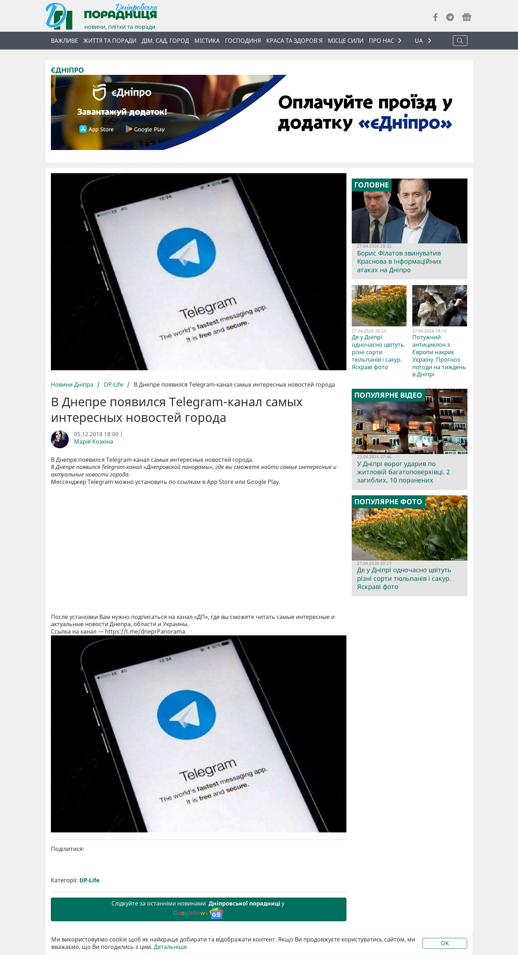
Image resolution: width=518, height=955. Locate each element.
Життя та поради (109, 41)
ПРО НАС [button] (381, 41)
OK (445, 943)
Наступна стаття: (273, 862)
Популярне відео (388, 395)
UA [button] (419, 41)
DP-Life (113, 384)
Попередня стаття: (123, 862)
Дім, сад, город (165, 41)
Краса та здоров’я (294, 41)
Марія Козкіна (93, 441)
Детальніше (170, 947)
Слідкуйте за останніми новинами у (198, 789)
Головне (371, 185)
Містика (207, 41)
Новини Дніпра (73, 384)
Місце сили (345, 41)
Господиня (243, 41)
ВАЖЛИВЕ (64, 41)
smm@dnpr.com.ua (123, 909)
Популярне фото (388, 501)
